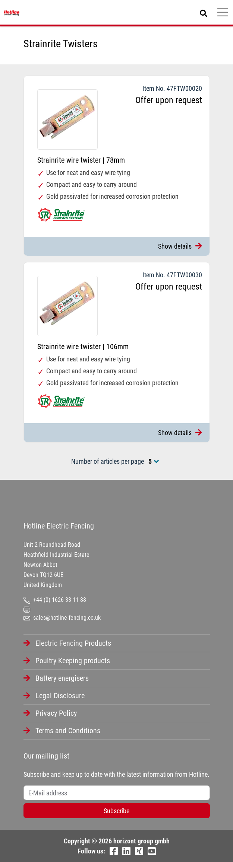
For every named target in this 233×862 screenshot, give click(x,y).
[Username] (116, 792)
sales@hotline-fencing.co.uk (62, 617)
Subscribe (116, 811)
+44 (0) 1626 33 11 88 (54, 599)
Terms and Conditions (67, 730)
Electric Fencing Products (73, 643)
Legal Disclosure (60, 695)
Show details (180, 246)
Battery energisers (62, 678)
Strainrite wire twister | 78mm (81, 160)
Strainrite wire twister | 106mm (83, 346)
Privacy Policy (56, 713)
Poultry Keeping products (72, 660)
